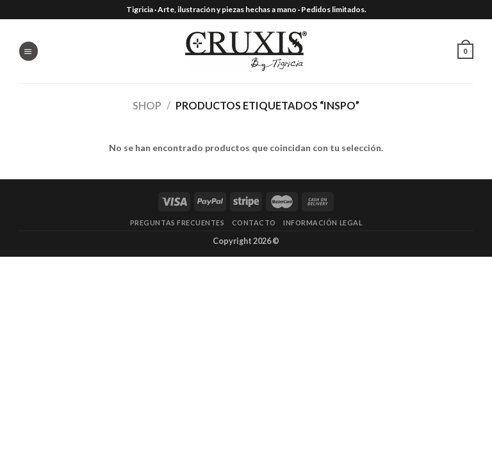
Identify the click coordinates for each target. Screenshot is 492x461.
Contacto (254, 222)
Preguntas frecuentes (177, 222)
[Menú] (28, 51)
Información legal (322, 222)
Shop (147, 105)
